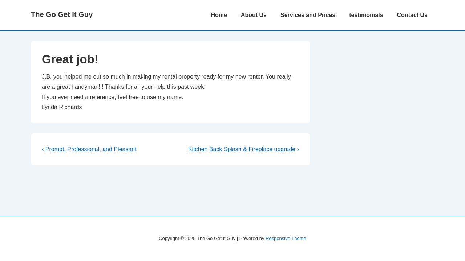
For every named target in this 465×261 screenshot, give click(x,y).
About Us (254, 15)
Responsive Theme (286, 238)
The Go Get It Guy (62, 14)
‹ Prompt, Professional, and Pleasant (89, 149)
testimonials (366, 15)
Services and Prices (307, 15)
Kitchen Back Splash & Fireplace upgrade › (243, 149)
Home (219, 15)
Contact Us (412, 15)
